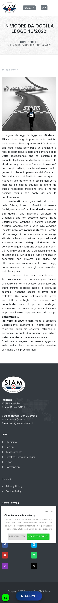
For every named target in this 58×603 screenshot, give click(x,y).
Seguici (28, 8)
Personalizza (17, 537)
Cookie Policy (13, 491)
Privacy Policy (14, 486)
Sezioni (10, 447)
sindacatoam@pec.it (13, 419)
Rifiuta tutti (48, 511)
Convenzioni (13, 467)
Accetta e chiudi (38, 537)
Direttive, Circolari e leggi (20, 457)
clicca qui (47, 529)
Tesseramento (14, 452)
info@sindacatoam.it (21, 423)
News (9, 462)
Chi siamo (11, 442)
